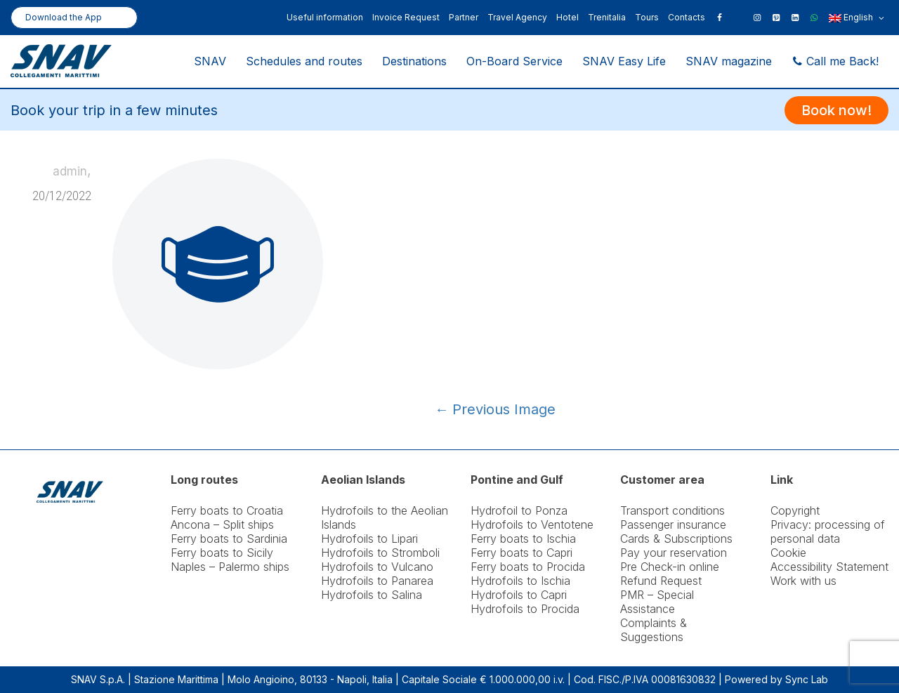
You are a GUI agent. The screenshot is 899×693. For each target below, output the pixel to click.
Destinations (414, 61)
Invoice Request (406, 17)
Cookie (788, 553)
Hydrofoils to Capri (519, 595)
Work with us (803, 581)
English (856, 18)
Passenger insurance (673, 524)
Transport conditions (672, 510)
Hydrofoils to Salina (371, 595)
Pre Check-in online (669, 567)
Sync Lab (806, 679)
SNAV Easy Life (624, 61)
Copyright (795, 510)
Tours (647, 17)
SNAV (210, 61)
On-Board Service (514, 61)
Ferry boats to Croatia (227, 510)
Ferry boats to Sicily (222, 553)
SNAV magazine (728, 61)
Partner (463, 17)
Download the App (63, 17)
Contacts (686, 17)
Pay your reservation (673, 553)
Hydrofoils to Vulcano (377, 567)
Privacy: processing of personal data (827, 531)
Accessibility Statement (829, 567)
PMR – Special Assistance (657, 602)
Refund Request (661, 581)
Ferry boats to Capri (521, 553)
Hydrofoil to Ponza (519, 510)
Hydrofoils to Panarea (377, 581)
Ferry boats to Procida (528, 567)
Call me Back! (835, 61)
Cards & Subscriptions (676, 539)
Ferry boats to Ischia (523, 539)
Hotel (567, 17)
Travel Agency (517, 17)
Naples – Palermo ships (230, 567)
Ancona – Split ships (222, 524)
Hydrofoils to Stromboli (380, 553)
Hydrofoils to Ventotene (532, 524)
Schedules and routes (304, 61)
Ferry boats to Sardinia (229, 539)
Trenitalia (607, 17)
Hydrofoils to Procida (525, 609)
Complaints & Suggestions (653, 630)
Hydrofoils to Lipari (369, 539)
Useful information (325, 17)
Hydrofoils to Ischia (520, 581)
